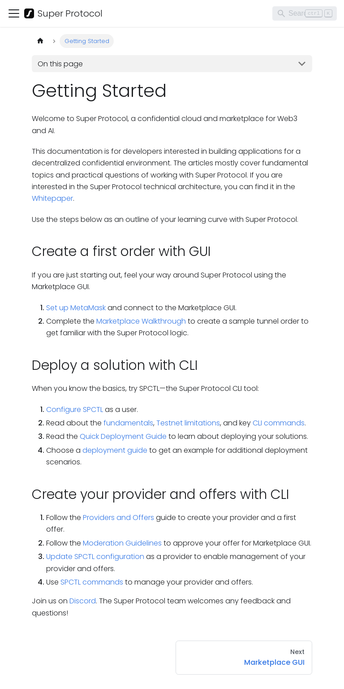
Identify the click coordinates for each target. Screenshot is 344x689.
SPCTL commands (91, 582)
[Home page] (40, 41)
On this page (60, 64)
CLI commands (279, 423)
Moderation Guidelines (122, 543)
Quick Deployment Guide (123, 436)
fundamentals (128, 423)
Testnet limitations (188, 423)
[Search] (304, 13)
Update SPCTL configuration (95, 556)
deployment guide (114, 450)
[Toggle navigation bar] (14, 13)
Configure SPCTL (74, 409)
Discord (82, 601)
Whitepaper (52, 198)
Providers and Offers (118, 517)
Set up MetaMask (76, 308)
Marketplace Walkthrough (141, 321)
